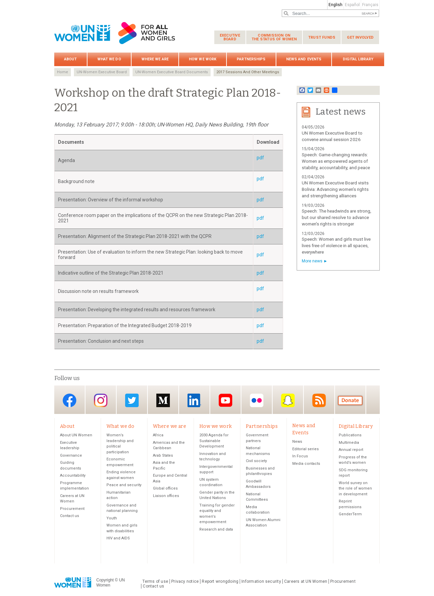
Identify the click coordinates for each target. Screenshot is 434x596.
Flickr (256, 400)
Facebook (69, 400)
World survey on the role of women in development (355, 489)
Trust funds (321, 37)
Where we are (155, 59)
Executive (230, 37)
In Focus (300, 456)
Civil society (256, 461)
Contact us (69, 516)
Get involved (360, 37)
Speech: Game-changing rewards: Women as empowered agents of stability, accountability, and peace (336, 161)
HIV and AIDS (118, 538)
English (335, 4)
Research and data (216, 530)
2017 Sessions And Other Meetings (247, 72)
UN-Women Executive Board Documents (171, 72)
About (70, 59)
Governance (71, 456)
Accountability (72, 476)
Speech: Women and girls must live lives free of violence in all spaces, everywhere (336, 246)
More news (312, 261)
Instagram (100, 400)
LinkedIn (194, 400)
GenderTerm (350, 514)
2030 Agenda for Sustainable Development (214, 441)
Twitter (132, 400)
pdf (260, 157)
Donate (350, 400)
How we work (202, 59)
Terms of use (155, 581)
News (297, 442)
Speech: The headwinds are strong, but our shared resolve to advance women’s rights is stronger (336, 217)
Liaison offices (166, 496)
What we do (109, 59)
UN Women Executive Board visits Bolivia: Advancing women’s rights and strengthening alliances (335, 189)
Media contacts (306, 464)
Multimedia (349, 443)
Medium (163, 400)
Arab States (163, 456)
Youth (111, 518)
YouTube (225, 400)
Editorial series (305, 449)
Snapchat (288, 400)
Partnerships (251, 59)
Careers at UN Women (305, 581)
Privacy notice (185, 581)
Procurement (72, 509)
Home (62, 72)
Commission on (274, 37)
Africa (158, 435)
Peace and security (123, 485)
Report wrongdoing (220, 581)
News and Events (304, 59)
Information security (261, 581)
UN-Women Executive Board (102, 72)
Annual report (351, 450)
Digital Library (358, 59)
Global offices (165, 488)
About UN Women (76, 435)
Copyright (105, 580)
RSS (319, 400)
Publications (350, 435)
